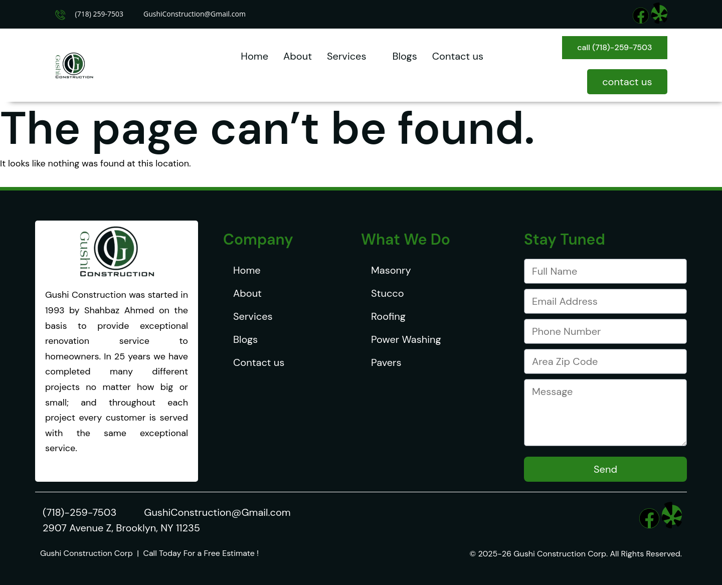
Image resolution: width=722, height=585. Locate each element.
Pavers (386, 362)
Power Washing (406, 339)
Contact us (457, 56)
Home (254, 56)
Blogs (405, 56)
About (297, 56)
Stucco (387, 293)
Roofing (388, 316)
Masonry (391, 270)
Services (352, 56)
